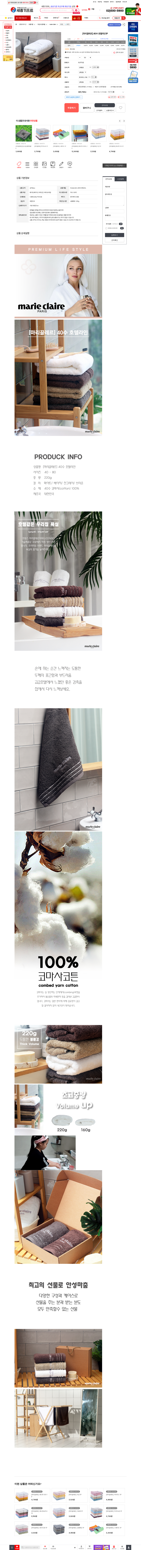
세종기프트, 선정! (59, 6)
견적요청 (105, 105)
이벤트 (86, 18)
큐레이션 (55, 18)
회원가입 (100, 2)
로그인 (94, 2)
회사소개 (125, 2)
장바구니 (112, 2)
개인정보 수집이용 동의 (112, 228)
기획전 (46, 18)
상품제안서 (110, 110)
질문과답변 (118, 2)
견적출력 (99, 110)
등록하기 (114, 235)
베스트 (37, 18)
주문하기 (71, 108)
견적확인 (114, 240)
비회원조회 (106, 2)
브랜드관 (66, 18)
